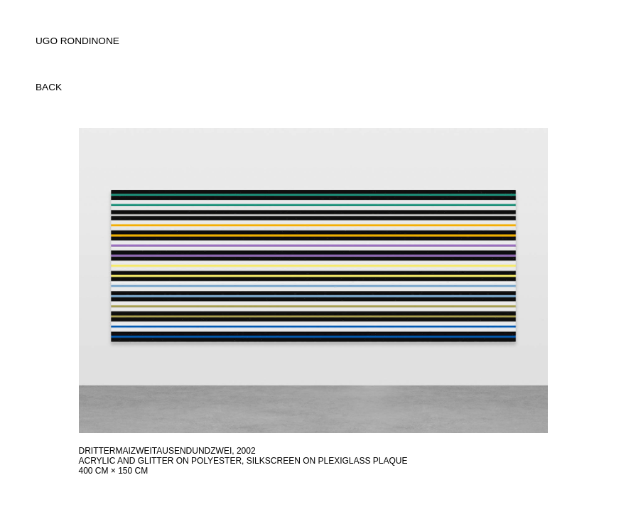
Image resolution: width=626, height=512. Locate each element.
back (49, 87)
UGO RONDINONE (77, 41)
